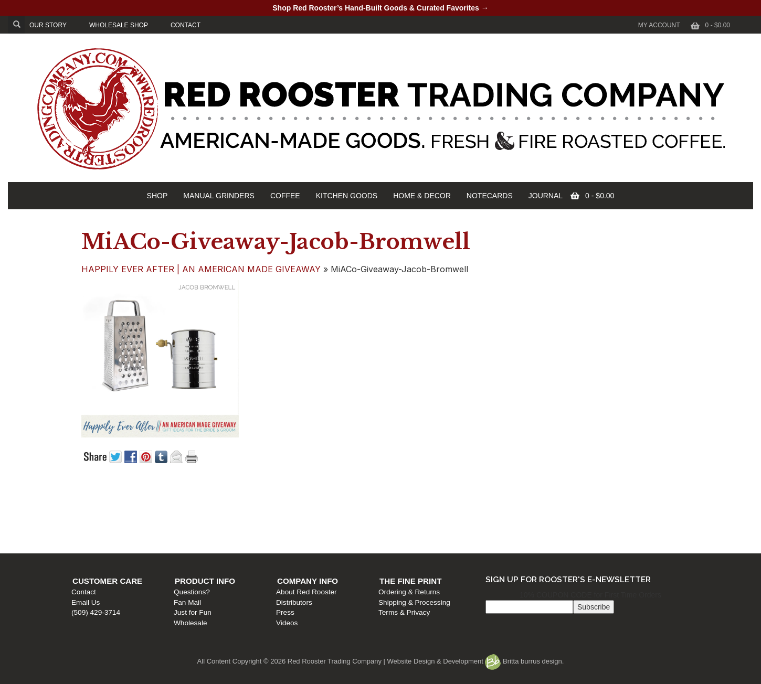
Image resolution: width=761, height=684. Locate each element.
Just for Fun (249, 531)
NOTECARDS (490, 195)
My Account (659, 25)
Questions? (248, 511)
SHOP (157, 195)
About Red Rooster (414, 511)
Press (393, 531)
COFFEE (285, 195)
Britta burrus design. (524, 661)
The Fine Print (569, 499)
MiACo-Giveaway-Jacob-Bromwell (275, 242)
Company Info (415, 499)
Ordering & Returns (568, 511)
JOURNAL (546, 195)
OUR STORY (48, 25)
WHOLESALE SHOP (118, 25)
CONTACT (185, 25)
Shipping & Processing (573, 521)
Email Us (91, 521)
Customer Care (112, 499)
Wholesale (246, 541)
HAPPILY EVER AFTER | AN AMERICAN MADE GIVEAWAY (201, 269)
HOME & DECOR (422, 195)
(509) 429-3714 (101, 531)
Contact (89, 511)
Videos (394, 541)
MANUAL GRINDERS (219, 195)
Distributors (402, 521)
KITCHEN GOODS (346, 195)
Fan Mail (244, 521)
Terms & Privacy (563, 531)
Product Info (261, 499)
